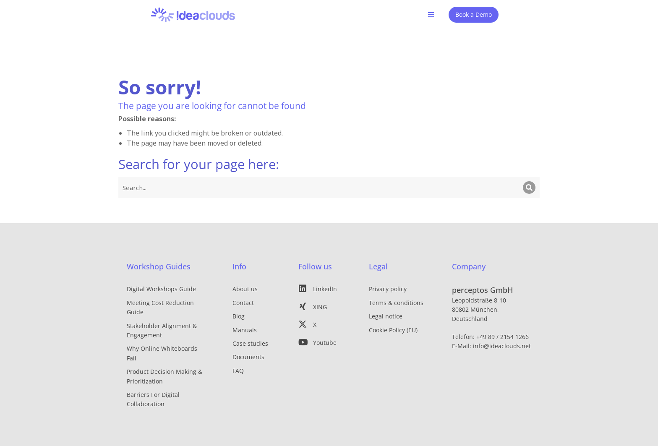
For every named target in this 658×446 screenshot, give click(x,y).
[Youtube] (321, 342)
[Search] (529, 187)
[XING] (321, 306)
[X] (321, 324)
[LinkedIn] (321, 288)
